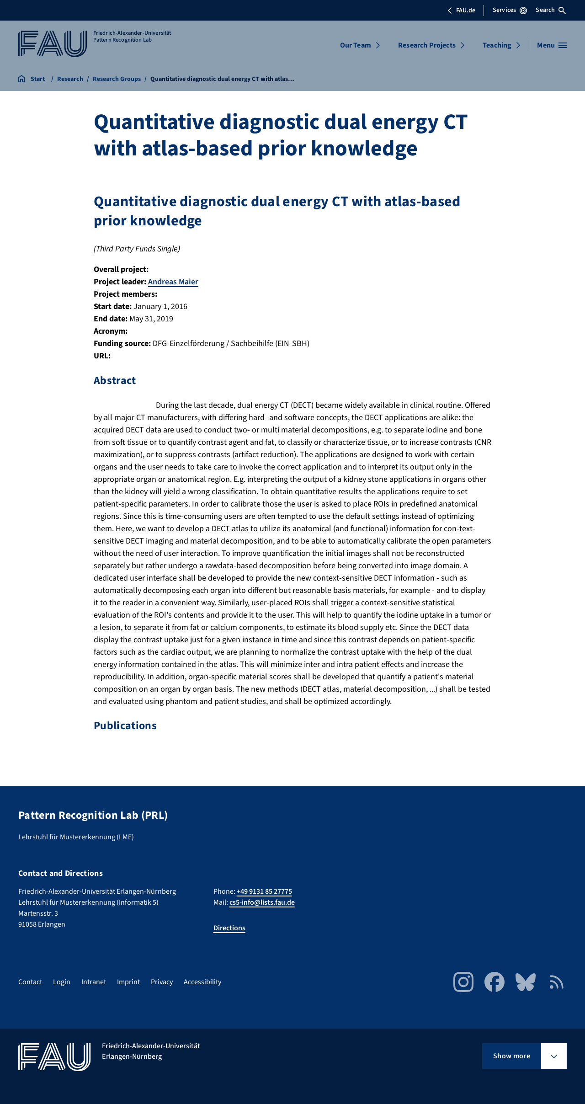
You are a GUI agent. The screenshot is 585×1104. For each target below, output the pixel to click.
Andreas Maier (173, 282)
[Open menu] (552, 45)
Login (61, 981)
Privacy (162, 981)
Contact (30, 981)
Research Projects (427, 45)
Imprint (128, 981)
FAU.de (461, 10)
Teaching (497, 45)
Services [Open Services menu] (510, 10)
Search (551, 10)
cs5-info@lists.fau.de (262, 902)
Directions (229, 928)
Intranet (93, 981)
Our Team (355, 45)
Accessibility (202, 981)
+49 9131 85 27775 (264, 891)
